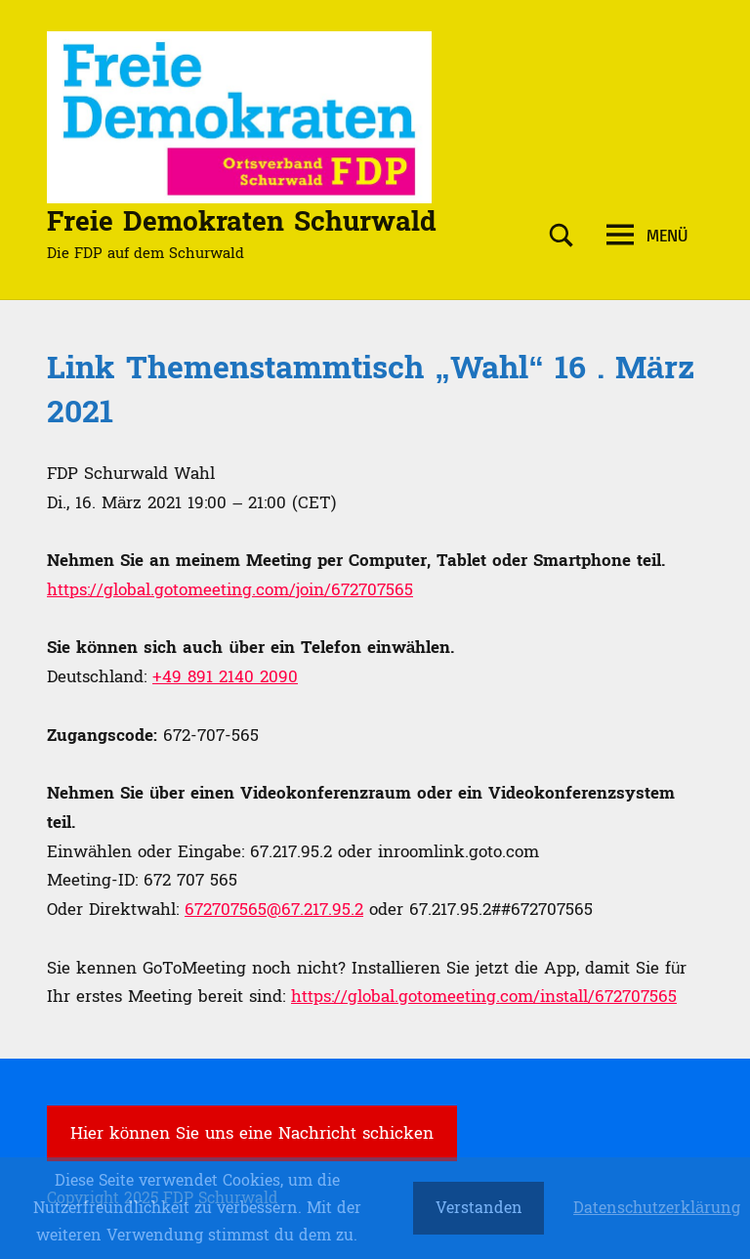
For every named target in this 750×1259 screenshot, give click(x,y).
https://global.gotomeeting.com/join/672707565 (230, 590)
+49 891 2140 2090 (225, 677)
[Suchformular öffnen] (561, 236)
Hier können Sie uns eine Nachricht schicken (252, 1133)
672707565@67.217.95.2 (274, 909)
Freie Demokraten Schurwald (242, 221)
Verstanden (479, 1208)
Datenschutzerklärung (656, 1208)
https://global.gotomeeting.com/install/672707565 (484, 996)
